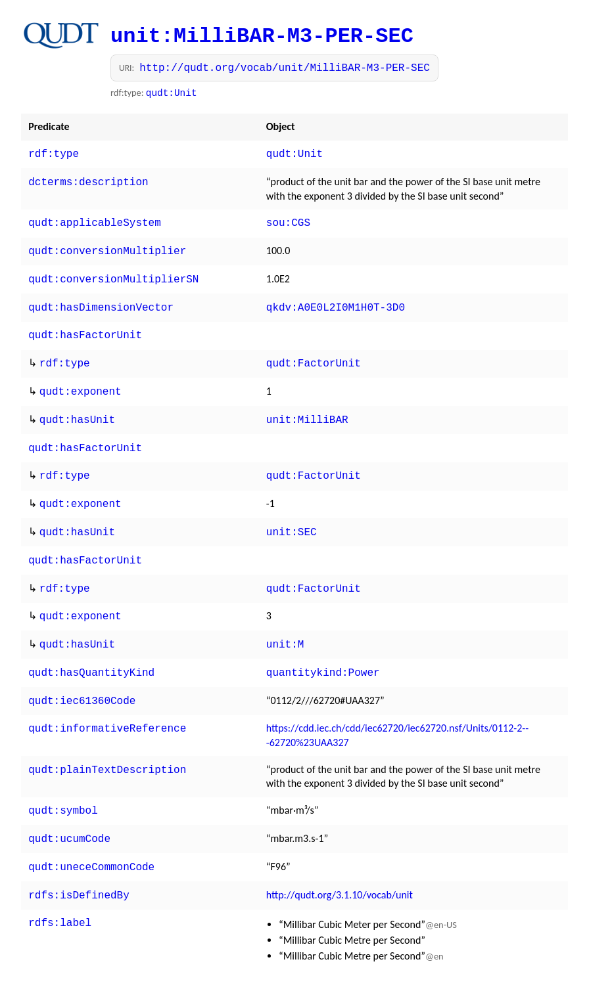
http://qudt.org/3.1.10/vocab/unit (339, 864)
